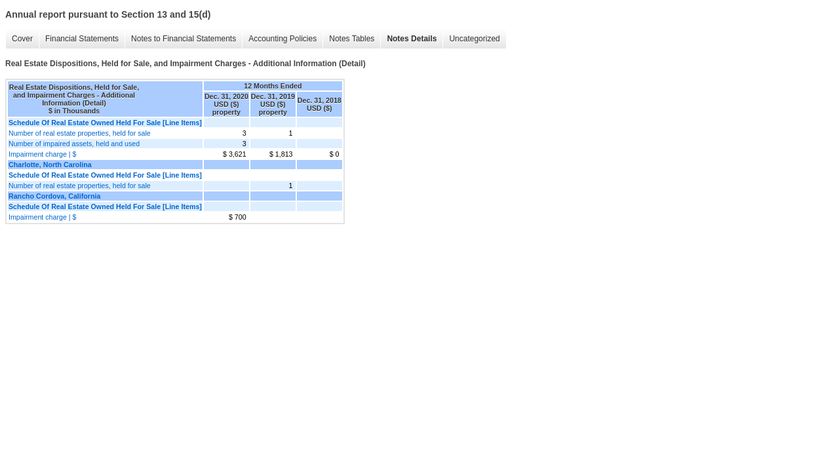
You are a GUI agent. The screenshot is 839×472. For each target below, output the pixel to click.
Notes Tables (351, 38)
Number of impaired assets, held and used (74, 144)
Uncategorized (474, 38)
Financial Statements (82, 38)
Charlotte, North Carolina (50, 164)
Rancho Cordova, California (54, 196)
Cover (22, 38)
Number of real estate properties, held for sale (80, 133)
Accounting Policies (282, 38)
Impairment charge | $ (42, 154)
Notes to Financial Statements (183, 38)
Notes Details (412, 38)
